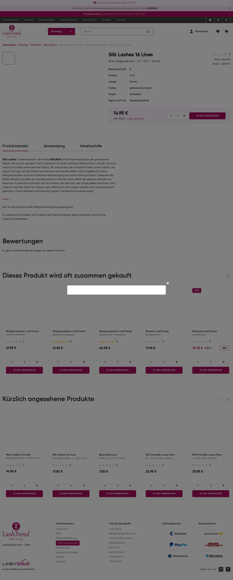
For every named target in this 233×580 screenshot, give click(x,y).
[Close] (167, 283)
